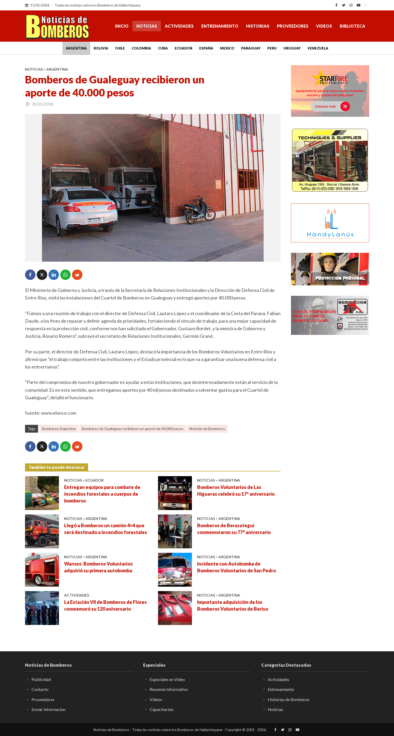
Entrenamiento (219, 25)
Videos (324, 25)
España (206, 48)
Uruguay (292, 48)
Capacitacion (161, 709)
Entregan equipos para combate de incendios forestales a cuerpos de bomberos (102, 494)
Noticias (146, 25)
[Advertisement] (330, 423)
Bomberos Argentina (59, 428)
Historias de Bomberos (289, 699)
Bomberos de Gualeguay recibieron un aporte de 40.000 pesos (132, 428)
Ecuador (183, 48)
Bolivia (101, 48)
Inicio (122, 25)
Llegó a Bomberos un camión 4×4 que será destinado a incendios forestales (105, 529)
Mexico (227, 48)
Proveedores (292, 25)
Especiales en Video (167, 679)
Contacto (40, 689)
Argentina (76, 48)
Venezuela (317, 48)
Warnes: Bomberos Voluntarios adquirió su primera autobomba (98, 567)
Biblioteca (352, 25)
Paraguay (250, 48)
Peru (272, 48)
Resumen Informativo (169, 689)
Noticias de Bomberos (207, 428)
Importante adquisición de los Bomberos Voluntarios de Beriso (232, 605)
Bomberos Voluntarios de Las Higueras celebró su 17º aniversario (236, 490)
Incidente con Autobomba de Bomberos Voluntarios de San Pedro (236, 567)
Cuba (163, 48)
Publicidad (41, 679)
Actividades (179, 25)
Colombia (141, 48)
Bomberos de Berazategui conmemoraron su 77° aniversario (234, 529)
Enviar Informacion (48, 709)
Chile (120, 48)
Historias (257, 25)
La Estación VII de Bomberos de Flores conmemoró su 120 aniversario (105, 605)
